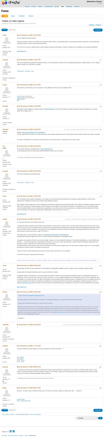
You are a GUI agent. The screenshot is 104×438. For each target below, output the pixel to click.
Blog (18, 100)
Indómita (22, 357)
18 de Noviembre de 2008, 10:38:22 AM (29, 292)
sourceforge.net (48, 234)
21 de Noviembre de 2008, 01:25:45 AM (29, 324)
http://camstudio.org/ (47, 149)
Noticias (33, 6)
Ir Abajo (4, 29)
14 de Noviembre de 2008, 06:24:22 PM (29, 146)
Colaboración (48, 6)
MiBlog (21, 358)
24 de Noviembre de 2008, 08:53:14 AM (29, 388)
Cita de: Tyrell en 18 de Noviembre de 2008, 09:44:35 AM (31, 295)
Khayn (4, 388)
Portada (27, 6)
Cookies (26, 435)
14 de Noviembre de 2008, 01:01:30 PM (29, 85)
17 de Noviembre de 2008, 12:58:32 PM (29, 196)
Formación (69, 6)
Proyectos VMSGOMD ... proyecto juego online (23, 400)
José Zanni (27, 71)
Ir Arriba (5, 409)
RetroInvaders (20, 71)
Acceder (100, 3)
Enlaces (56, 6)
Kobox (22, 361)
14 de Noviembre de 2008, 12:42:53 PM (29, 35)
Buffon (5, 292)
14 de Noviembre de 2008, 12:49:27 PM (29, 59)
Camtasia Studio (49, 109)
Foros (62, 6)
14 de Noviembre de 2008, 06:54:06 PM (29, 171)
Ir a (75, 418)
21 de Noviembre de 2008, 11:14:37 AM (29, 346)
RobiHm (5, 346)
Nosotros (76, 6)
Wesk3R (5, 106)
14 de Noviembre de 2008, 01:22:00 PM (29, 106)
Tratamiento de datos (13, 435)
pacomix (5, 367)
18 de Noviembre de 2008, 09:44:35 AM (29, 265)
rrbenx (5, 85)
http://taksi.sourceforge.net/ (61, 234)
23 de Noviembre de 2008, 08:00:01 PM (29, 367)
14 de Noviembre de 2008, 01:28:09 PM (29, 129)
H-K (4, 146)
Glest (32, 71)
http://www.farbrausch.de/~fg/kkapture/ (34, 132)
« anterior (91, 25)
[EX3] (27, 414)
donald (5, 219)
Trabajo (40, 6)
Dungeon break (20, 97)
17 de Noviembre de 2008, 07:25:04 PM (29, 219)
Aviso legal (4, 435)
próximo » (99, 25)
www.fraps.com (26, 283)
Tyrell (4, 35)
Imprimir (98, 30)
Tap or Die (19, 96)
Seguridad (21, 435)
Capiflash (6, 324)
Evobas (23, 360)
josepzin (5, 60)
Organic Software (21, 99)
